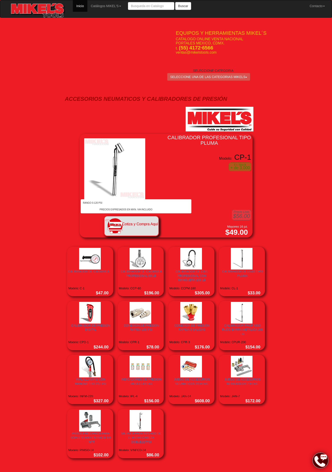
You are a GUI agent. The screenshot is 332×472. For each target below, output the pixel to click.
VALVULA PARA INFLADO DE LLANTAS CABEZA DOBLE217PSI (141, 438)
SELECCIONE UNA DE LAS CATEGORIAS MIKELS (208, 77)
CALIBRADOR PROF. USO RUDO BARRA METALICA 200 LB (242, 330)
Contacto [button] (317, 6)
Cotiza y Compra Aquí (140, 224)
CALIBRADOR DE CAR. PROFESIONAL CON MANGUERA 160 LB (192, 276)
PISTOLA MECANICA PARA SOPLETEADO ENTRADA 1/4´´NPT (91, 438)
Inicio (81, 5)
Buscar (183, 6)
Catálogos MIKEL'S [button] (106, 6)
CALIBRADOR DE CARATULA (88, 271)
